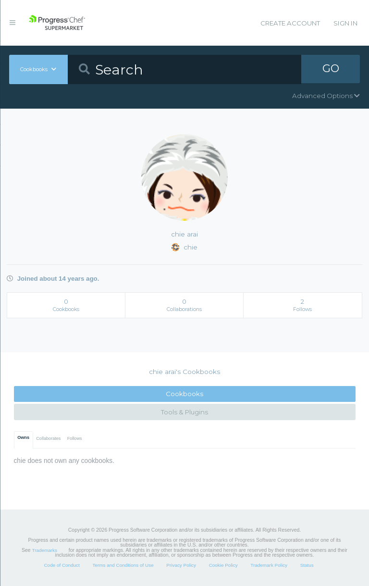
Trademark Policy (268, 565)
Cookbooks (184, 394)
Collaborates (48, 438)
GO (330, 69)
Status (307, 565)
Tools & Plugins (184, 412)
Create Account (290, 23)
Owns (23, 437)
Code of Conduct (61, 565)
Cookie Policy (223, 565)
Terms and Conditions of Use (122, 565)
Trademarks (44, 550)
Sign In (345, 23)
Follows (74, 438)
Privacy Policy (181, 565)
